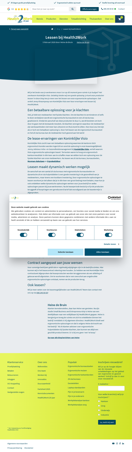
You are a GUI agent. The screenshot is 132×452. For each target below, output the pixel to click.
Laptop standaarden (76, 387)
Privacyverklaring (14, 448)
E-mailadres (103, 384)
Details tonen (110, 244)
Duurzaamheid (44, 383)
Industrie (105, 415)
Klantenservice (15, 362)
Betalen (10, 370)
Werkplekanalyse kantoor (79, 400)
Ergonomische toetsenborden (80, 374)
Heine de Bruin (83, 42)
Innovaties (42, 379)
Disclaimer (28, 448)
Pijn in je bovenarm (76, 392)
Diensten (63, 18)
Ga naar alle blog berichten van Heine (63, 337)
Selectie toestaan (65, 252)
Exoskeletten (73, 383)
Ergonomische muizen (77, 370)
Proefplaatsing (13, 366)
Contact (121, 9)
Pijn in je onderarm (76, 396)
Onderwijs (105, 410)
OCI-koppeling (13, 383)
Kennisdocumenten (46, 393)
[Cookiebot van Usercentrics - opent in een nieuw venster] (110, 198)
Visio (87, 149)
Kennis (40, 18)
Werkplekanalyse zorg (77, 404)
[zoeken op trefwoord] (50, 9)
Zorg (103, 406)
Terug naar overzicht (18, 29)
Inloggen (11, 379)
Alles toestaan (102, 252)
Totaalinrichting (78, 18)
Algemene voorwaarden (17, 443)
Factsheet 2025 (44, 389)
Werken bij (42, 375)
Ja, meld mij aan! (107, 422)
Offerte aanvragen (89, 9)
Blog (58, 29)
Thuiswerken (95, 18)
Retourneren (12, 375)
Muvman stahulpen (36, 161)
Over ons (109, 18)
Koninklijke (79, 149)
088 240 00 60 (108, 9)
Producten (51, 18)
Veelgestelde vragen (15, 392)
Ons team (42, 370)
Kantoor (104, 401)
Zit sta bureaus (74, 379)
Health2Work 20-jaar (46, 397)
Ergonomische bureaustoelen (80, 366)
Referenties (42, 366)
